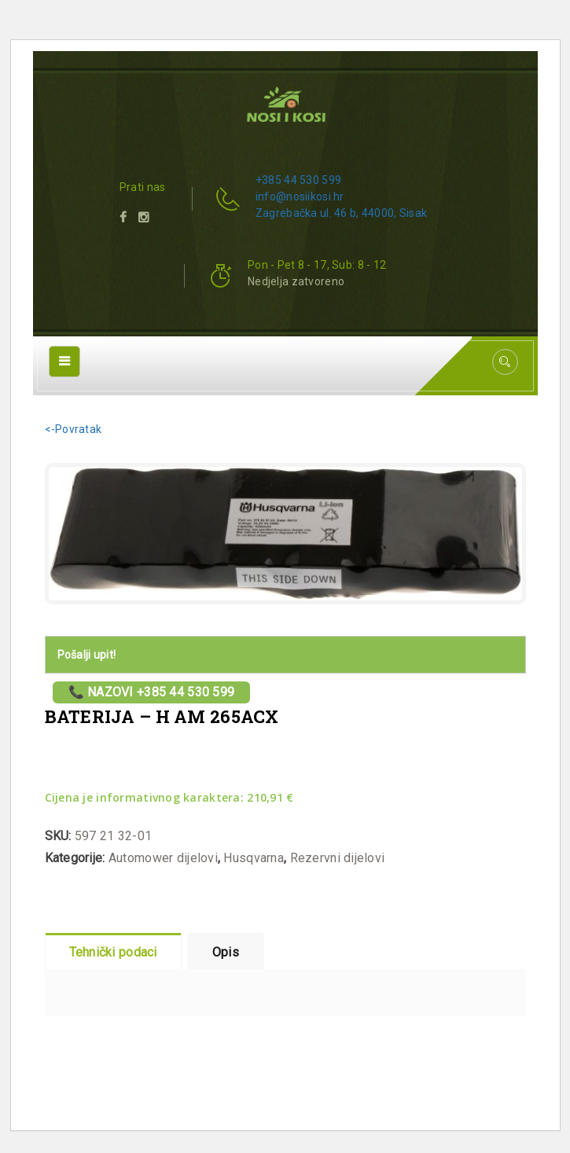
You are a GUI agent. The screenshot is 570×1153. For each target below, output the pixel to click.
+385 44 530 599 (298, 180)
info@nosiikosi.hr (300, 196)
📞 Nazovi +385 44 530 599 (151, 692)
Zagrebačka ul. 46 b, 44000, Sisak (341, 213)
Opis (225, 952)
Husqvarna (253, 857)
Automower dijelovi (163, 857)
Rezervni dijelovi (337, 857)
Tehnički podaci (113, 952)
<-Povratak (73, 429)
